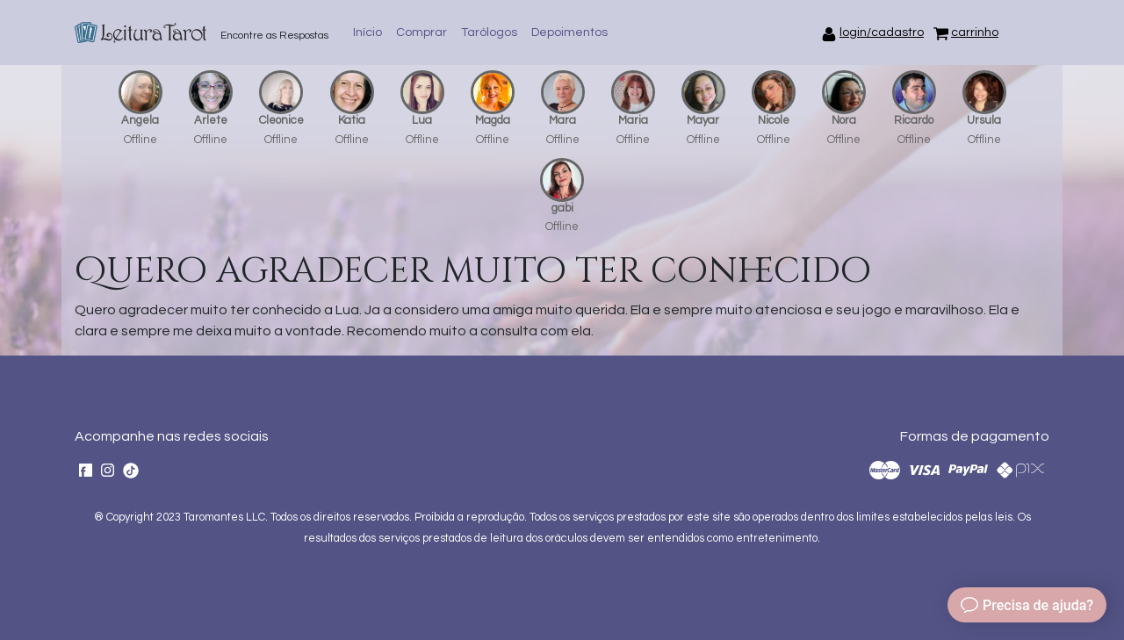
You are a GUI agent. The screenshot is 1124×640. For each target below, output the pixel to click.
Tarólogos (489, 32)
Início (367, 32)
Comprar (421, 32)
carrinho (974, 32)
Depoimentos (569, 32)
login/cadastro (881, 32)
